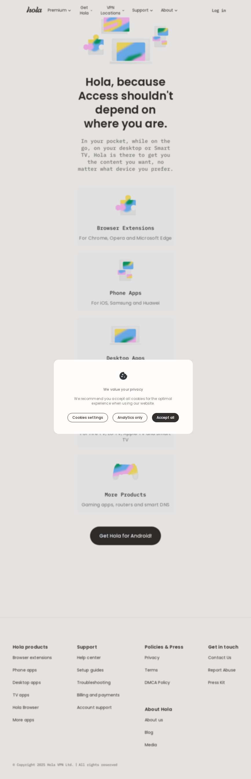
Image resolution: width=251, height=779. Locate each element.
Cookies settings (87, 405)
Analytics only (130, 405)
